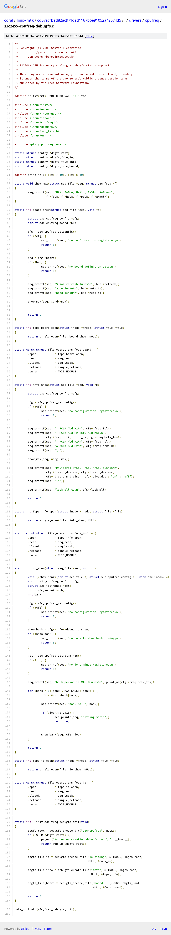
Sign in (162, 7)
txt (153, 928)
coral (8, 20)
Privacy (36, 929)
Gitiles (25, 929)
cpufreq (152, 20)
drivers (135, 20)
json (163, 928)
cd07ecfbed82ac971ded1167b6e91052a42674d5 (79, 20)
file (89, 36)
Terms (48, 929)
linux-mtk (25, 20)
